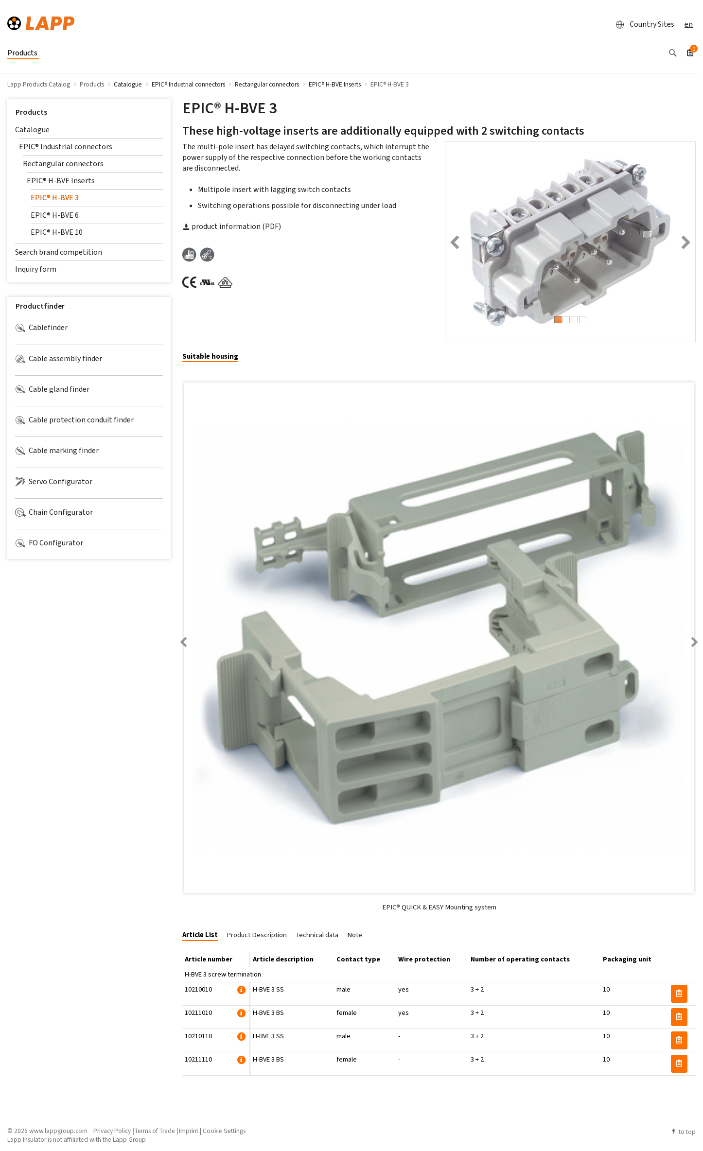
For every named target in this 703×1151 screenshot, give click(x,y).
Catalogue (32, 129)
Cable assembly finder (58, 358)
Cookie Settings (224, 1130)
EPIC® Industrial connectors (65, 146)
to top (683, 1131)
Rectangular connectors (63, 163)
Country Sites (642, 24)
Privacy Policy (112, 1130)
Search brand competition (58, 252)
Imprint (188, 1130)
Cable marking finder (57, 450)
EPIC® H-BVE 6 (55, 215)
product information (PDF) (231, 226)
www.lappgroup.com (58, 1130)
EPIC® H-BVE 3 (55, 197)
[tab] (214, 357)
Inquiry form (35, 269)
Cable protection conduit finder (74, 420)
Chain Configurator (54, 512)
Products (31, 112)
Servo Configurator (53, 481)
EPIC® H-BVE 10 (57, 232)
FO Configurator (49, 543)
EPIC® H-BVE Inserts (61, 180)
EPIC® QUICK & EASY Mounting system (439, 907)
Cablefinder (41, 327)
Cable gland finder (52, 389)
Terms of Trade (155, 1130)
